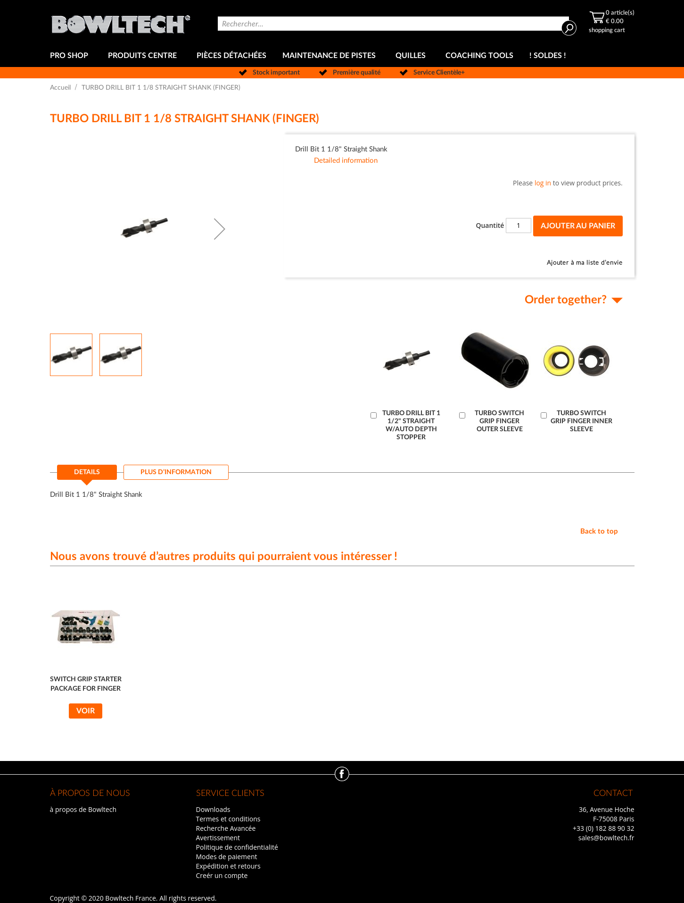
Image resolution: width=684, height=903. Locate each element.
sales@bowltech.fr (606, 837)
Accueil (60, 87)
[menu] (342, 56)
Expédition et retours (228, 865)
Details (87, 472)
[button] (220, 228)
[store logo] (120, 22)
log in (543, 182)
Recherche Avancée (226, 828)
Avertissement (218, 837)
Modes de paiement (226, 856)
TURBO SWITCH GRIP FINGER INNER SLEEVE (581, 421)
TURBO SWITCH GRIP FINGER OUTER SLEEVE (499, 421)
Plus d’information (176, 472)
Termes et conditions (228, 818)
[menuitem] (71, 56)
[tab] (87, 475)
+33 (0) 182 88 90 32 (604, 828)
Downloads (213, 809)
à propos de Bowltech (83, 809)
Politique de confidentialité (237, 847)
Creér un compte (222, 875)
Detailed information (346, 160)
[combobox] (393, 24)
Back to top (599, 531)
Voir (85, 711)
